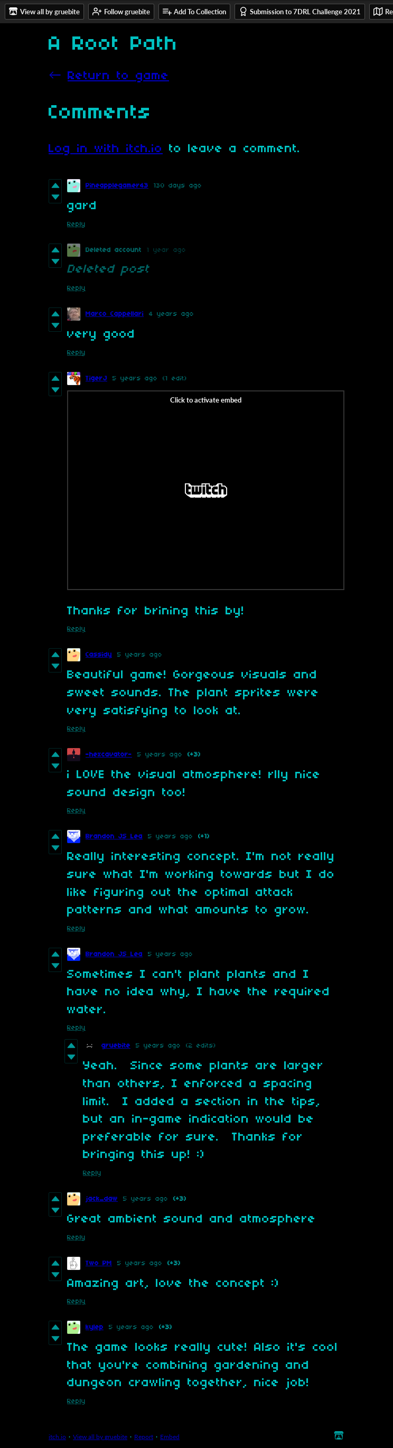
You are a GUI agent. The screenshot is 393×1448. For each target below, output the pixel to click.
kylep (95, 1327)
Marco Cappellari (115, 314)
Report (143, 1437)
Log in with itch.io (106, 149)
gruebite (115, 1045)
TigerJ (96, 378)
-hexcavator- (109, 754)
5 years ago (135, 378)
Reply (76, 224)
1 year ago (166, 250)
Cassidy (99, 654)
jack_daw (102, 1198)
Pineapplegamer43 (117, 185)
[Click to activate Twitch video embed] (205, 490)
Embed (170, 1437)
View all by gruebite (100, 1437)
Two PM (99, 1263)
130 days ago (178, 185)
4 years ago (171, 314)
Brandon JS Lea (114, 836)
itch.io (57, 1437)
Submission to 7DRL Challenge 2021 (300, 11)
